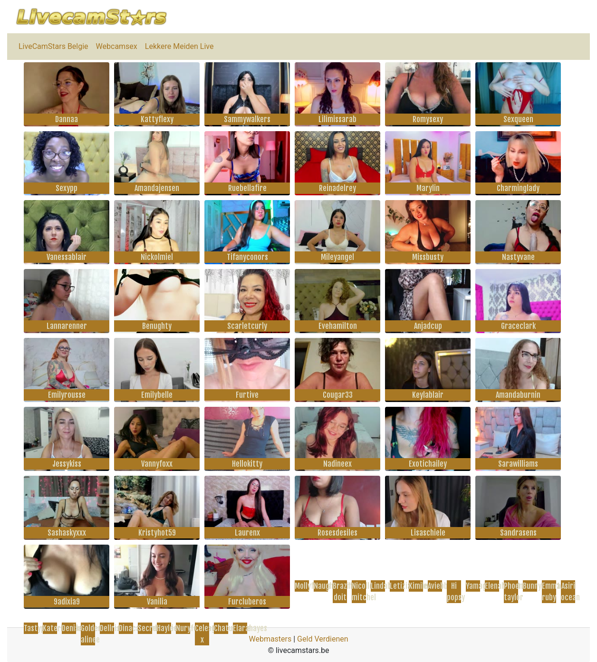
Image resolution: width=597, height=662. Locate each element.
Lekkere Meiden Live (179, 46)
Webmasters (270, 638)
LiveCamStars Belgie (53, 46)
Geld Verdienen (322, 638)
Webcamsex (116, 46)
